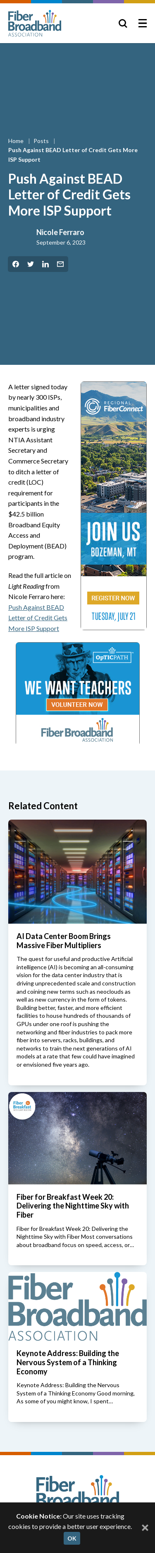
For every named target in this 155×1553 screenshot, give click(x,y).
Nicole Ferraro (60, 232)
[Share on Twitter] (30, 264)
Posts (41, 140)
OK (71, 1538)
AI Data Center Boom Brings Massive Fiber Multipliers (64, 941)
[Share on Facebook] (15, 264)
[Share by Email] (60, 264)
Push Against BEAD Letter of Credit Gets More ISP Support (37, 617)
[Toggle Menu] (143, 23)
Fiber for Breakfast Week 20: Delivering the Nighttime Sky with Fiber (73, 1205)
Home (16, 140)
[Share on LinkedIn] (45, 264)
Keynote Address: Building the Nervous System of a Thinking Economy (68, 1362)
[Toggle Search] (123, 23)
